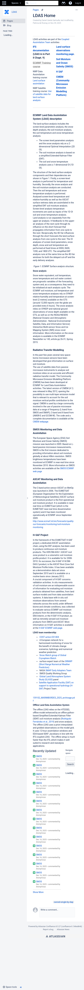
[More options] (76, 10)
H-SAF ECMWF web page (50, 628)
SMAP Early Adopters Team (58, 670)
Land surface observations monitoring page (65, 50)
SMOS (39, 756)
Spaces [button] (15, 3)
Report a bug (48, 929)
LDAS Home (44, 15)
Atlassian (55, 936)
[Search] (27, 3)
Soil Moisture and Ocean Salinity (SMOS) (64, 63)
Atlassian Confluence (46, 926)
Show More (38, 892)
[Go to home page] (8, 3)
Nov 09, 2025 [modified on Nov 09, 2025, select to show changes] (55, 23)
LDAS (14, 12)
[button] (4, 3)
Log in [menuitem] (78, 3)
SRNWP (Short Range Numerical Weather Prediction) (55, 664)
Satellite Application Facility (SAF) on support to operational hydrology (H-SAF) (56, 685)
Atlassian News (63, 929)
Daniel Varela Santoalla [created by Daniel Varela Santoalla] (51, 20)
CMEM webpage (40, 421)
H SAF (59, 71)
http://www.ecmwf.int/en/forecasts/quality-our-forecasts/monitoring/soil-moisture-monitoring (53, 524)
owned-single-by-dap (63, 902)
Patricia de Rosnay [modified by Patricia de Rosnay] (40, 23)
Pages (36, 10)
